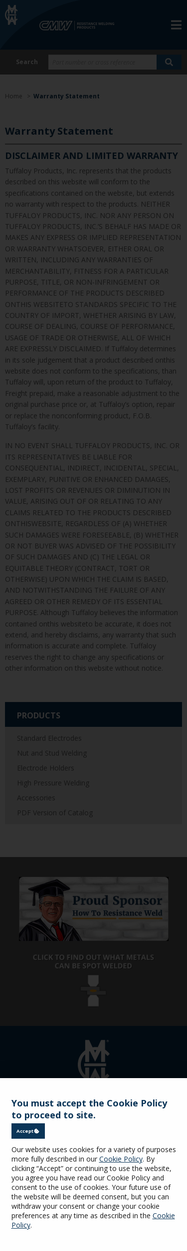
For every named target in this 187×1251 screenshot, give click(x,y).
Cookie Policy (121, 1159)
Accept (27, 1131)
